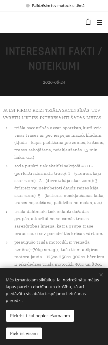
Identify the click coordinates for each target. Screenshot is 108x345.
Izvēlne (99, 22)
